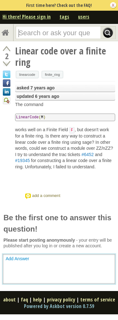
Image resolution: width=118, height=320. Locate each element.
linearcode (27, 74)
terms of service (97, 299)
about (9, 299)
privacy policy (61, 299)
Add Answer (17, 258)
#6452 (87, 154)
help (37, 299)
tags (64, 16)
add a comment (46, 195)
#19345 (22, 160)
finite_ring (52, 74)
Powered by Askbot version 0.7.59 (59, 306)
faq (24, 299)
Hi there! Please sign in (27, 16)
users (83, 16)
